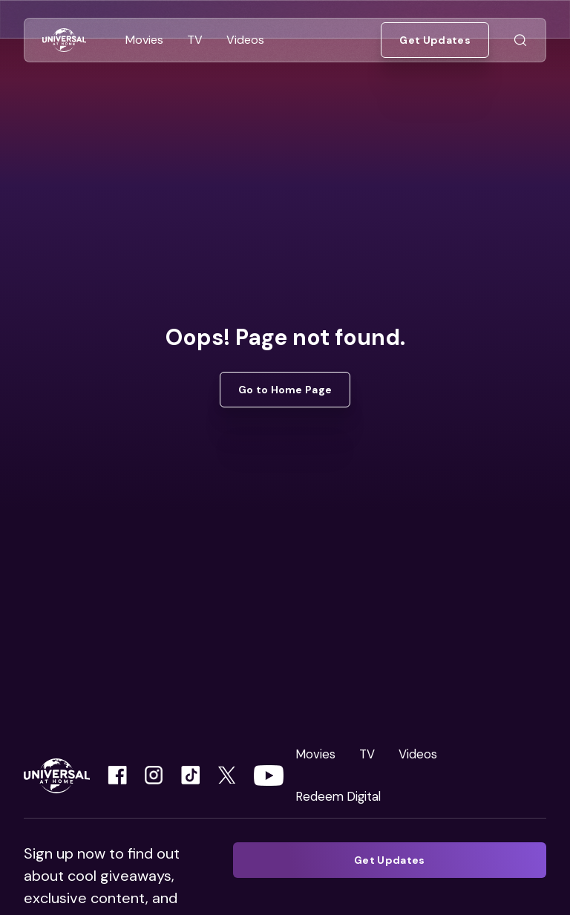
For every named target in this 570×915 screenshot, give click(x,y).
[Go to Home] (64, 40)
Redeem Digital (338, 796)
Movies (315, 754)
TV (367, 754)
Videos (418, 754)
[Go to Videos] (245, 40)
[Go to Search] (520, 40)
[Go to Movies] (144, 40)
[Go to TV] (195, 40)
